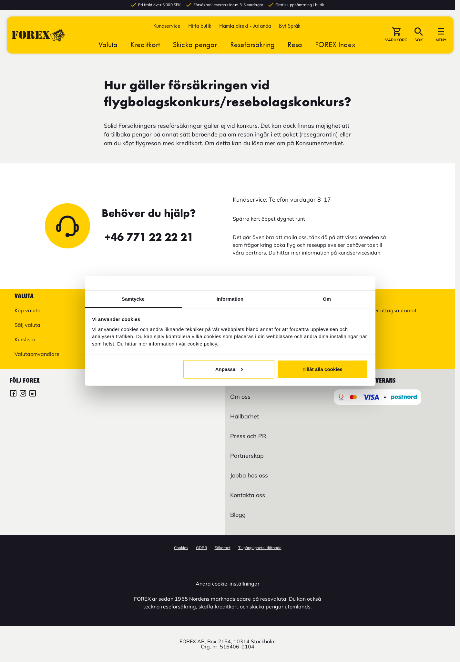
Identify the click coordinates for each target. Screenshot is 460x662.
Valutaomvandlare (37, 354)
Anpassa (229, 369)
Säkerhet (222, 547)
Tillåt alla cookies (322, 369)
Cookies (181, 547)
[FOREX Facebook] (13, 394)
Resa (295, 49)
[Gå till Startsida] (38, 39)
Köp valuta (28, 310)
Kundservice (167, 30)
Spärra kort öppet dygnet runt (269, 219)
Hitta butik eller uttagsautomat (379, 310)
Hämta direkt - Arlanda (245, 30)
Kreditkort (145, 49)
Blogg (238, 514)
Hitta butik (199, 30)
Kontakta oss (247, 495)
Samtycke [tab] (133, 299)
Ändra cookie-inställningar (228, 583)
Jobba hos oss (249, 475)
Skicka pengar (195, 49)
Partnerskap (247, 455)
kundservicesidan (359, 252)
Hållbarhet (244, 416)
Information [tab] (230, 299)
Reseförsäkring (252, 49)
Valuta (108, 49)
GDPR (201, 547)
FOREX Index (335, 49)
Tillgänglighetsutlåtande (259, 547)
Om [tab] (327, 299)
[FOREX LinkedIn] (32, 394)
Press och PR (248, 436)
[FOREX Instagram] (23, 394)
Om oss (240, 396)
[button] (290, 30)
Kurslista (25, 339)
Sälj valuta (27, 325)
